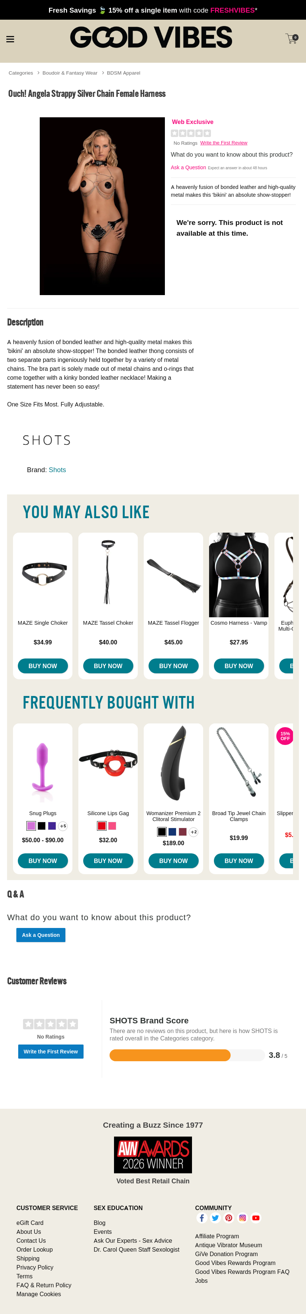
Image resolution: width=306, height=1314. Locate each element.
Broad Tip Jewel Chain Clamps (239, 816)
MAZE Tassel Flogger (173, 623)
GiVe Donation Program (226, 1254)
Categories (21, 72)
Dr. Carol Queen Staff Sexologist (136, 1249)
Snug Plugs (42, 813)
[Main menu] (10, 38)
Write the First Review (223, 143)
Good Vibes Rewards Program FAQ (242, 1271)
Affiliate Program (217, 1236)
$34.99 (43, 642)
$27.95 (239, 642)
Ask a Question (188, 167)
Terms (24, 1276)
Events (103, 1231)
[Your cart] (291, 39)
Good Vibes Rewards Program (235, 1262)
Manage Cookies (38, 1294)
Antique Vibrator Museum (228, 1245)
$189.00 (173, 843)
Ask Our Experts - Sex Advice (133, 1240)
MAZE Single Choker (43, 623)
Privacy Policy (34, 1267)
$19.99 (239, 837)
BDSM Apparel (123, 72)
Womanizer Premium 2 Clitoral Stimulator (173, 816)
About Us (28, 1231)
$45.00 (174, 642)
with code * (153, 10)
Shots (57, 469)
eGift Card (29, 1222)
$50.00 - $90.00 (43, 840)
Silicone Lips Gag (108, 813)
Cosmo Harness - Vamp (239, 623)
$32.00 (108, 840)
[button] (31, 826)
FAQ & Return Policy (43, 1285)
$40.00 (108, 642)
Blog (99, 1222)
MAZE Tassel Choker (108, 623)
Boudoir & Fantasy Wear (70, 72)
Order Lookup (34, 1249)
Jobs (201, 1280)
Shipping (27, 1258)
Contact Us (31, 1240)
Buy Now (43, 666)
